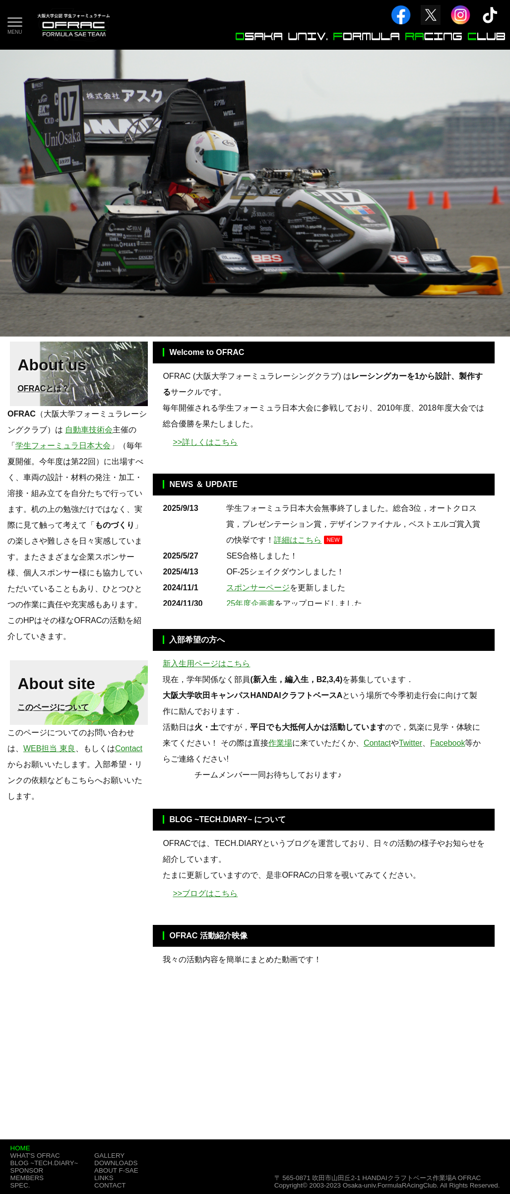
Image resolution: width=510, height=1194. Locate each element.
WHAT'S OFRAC (35, 1155)
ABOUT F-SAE (116, 1170)
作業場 (280, 743)
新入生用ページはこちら (206, 663)
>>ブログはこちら (205, 893)
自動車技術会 (89, 429)
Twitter (410, 743)
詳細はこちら (297, 540)
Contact (377, 743)
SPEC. (20, 1185)
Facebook (447, 743)
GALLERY (109, 1155)
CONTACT (110, 1185)
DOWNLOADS (115, 1163)
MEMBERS (27, 1178)
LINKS (104, 1178)
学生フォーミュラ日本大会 (63, 445)
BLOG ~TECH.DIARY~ (44, 1163)
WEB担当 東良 (49, 748)
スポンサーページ (258, 587)
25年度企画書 (250, 603)
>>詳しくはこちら (205, 442)
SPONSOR (27, 1170)
